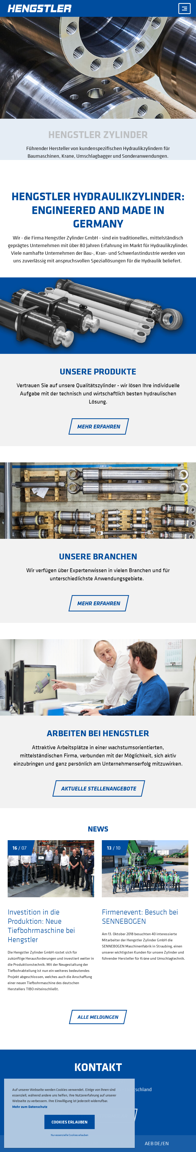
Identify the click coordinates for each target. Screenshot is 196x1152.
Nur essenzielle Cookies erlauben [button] (69, 1135)
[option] (98, 95)
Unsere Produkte (98, 371)
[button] (69, 1122)
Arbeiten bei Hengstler (98, 733)
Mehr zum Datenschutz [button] (29, 1106)
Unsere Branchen (98, 556)
